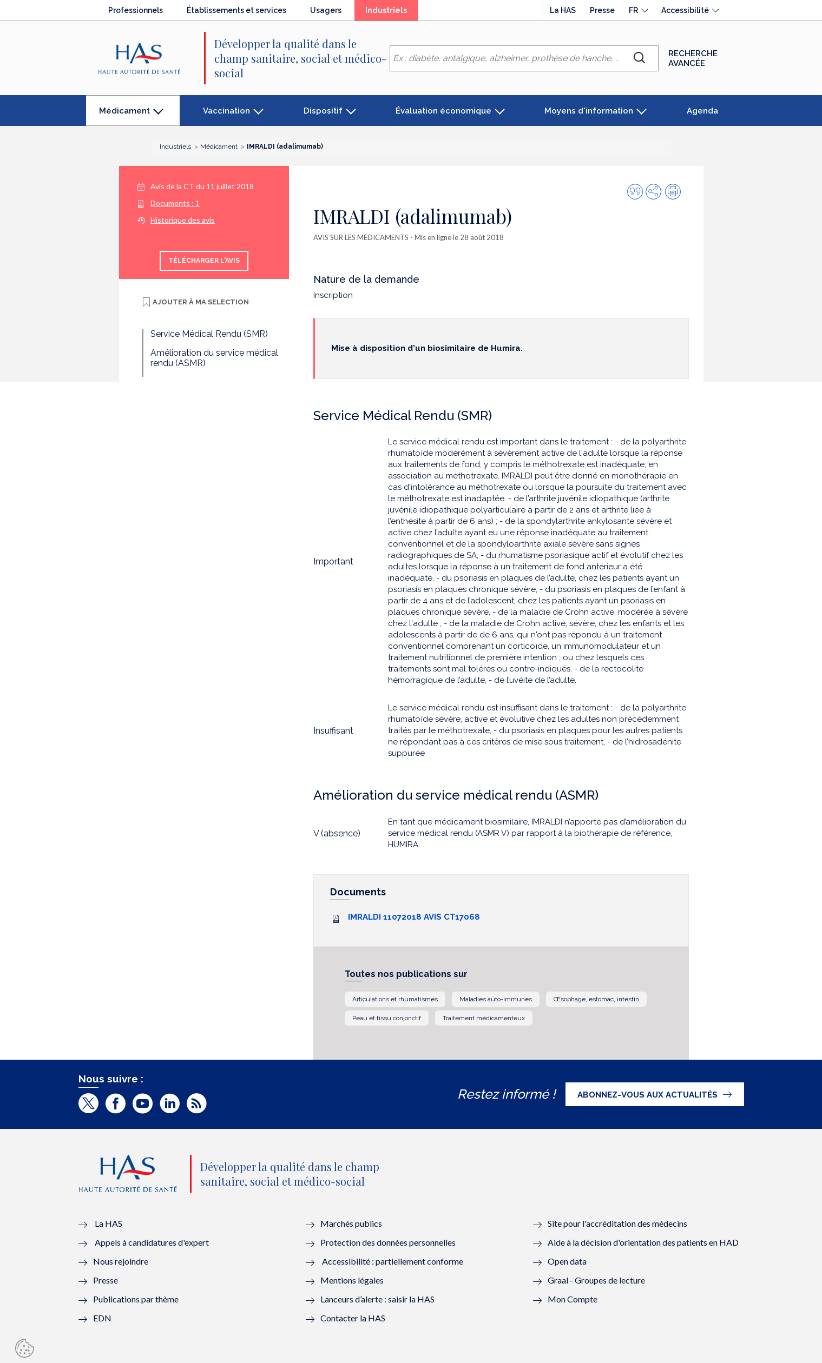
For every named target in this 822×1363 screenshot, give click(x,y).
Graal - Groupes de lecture (596, 1280)
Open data (567, 1261)
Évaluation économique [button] (443, 111)
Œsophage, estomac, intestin (596, 999)
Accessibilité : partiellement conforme (392, 1261)
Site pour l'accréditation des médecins (617, 1223)
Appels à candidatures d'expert (152, 1242)
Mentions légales (352, 1280)
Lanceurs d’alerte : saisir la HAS (377, 1299)
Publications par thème (136, 1299)
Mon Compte (572, 1299)
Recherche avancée (693, 58)
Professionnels (135, 10)
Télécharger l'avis (204, 260)
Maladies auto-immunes (495, 999)
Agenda (702, 111)
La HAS (563, 10)
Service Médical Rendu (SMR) (209, 334)
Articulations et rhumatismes (395, 999)
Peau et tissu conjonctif (386, 1018)
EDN (102, 1318)
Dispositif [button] (323, 111)
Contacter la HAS (352, 1318)
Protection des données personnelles (388, 1242)
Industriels (391, 13)
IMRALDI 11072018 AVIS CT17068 (414, 917)
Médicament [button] (124, 116)
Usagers (325, 10)
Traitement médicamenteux (484, 1018)
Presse (602, 10)
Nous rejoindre (120, 1261)
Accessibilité (685, 10)
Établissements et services (236, 10)
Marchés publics (352, 1223)
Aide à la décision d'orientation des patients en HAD (643, 1242)
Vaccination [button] (226, 111)
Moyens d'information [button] (588, 111)
